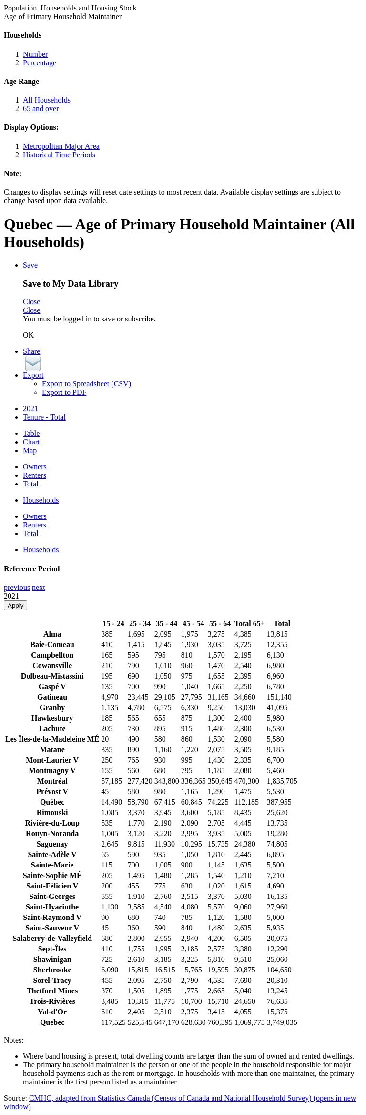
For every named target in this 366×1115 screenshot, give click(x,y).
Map (30, 450)
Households (41, 500)
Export (33, 375)
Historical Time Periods (59, 155)
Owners (35, 467)
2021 (30, 408)
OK (28, 335)
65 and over (41, 108)
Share (31, 351)
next (38, 587)
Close (31, 302)
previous (17, 587)
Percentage (39, 63)
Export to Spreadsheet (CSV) (86, 384)
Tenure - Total (44, 417)
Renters (34, 475)
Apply (15, 605)
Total (31, 484)
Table (31, 433)
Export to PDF (64, 392)
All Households (47, 100)
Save (30, 265)
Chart (31, 442)
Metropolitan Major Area (61, 146)
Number (35, 54)
